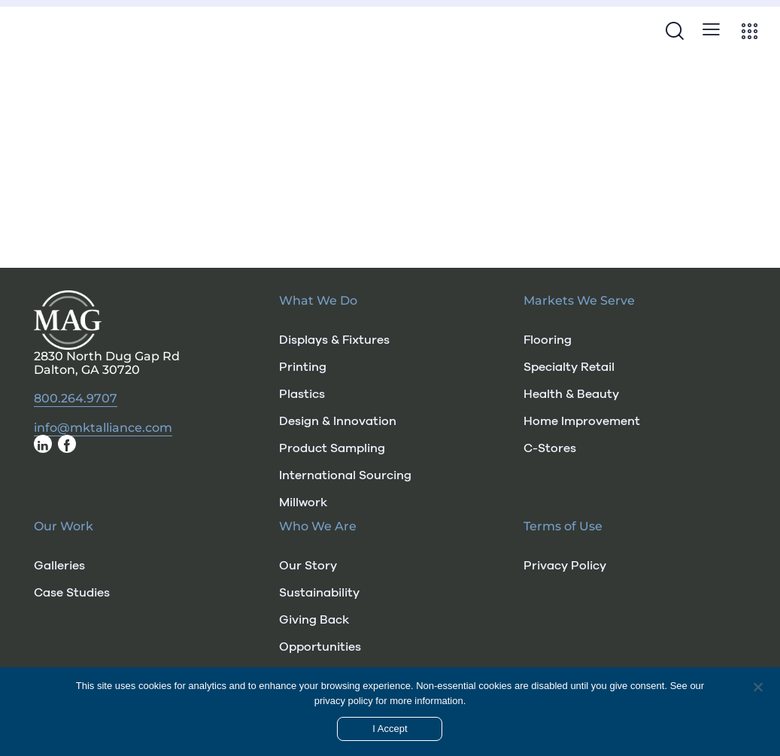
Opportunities (320, 647)
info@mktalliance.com (103, 428)
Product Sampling (332, 448)
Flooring (548, 340)
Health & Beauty (571, 394)
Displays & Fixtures (334, 340)
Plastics (302, 394)
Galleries (59, 566)
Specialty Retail (569, 367)
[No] (757, 686)
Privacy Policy (565, 566)
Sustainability (319, 593)
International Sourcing (345, 475)
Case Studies (72, 593)
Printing (302, 367)
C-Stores (550, 448)
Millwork (303, 502)
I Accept (389, 728)
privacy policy (343, 700)
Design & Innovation (337, 421)
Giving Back (314, 620)
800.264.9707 (75, 398)
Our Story (308, 566)
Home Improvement (582, 421)
